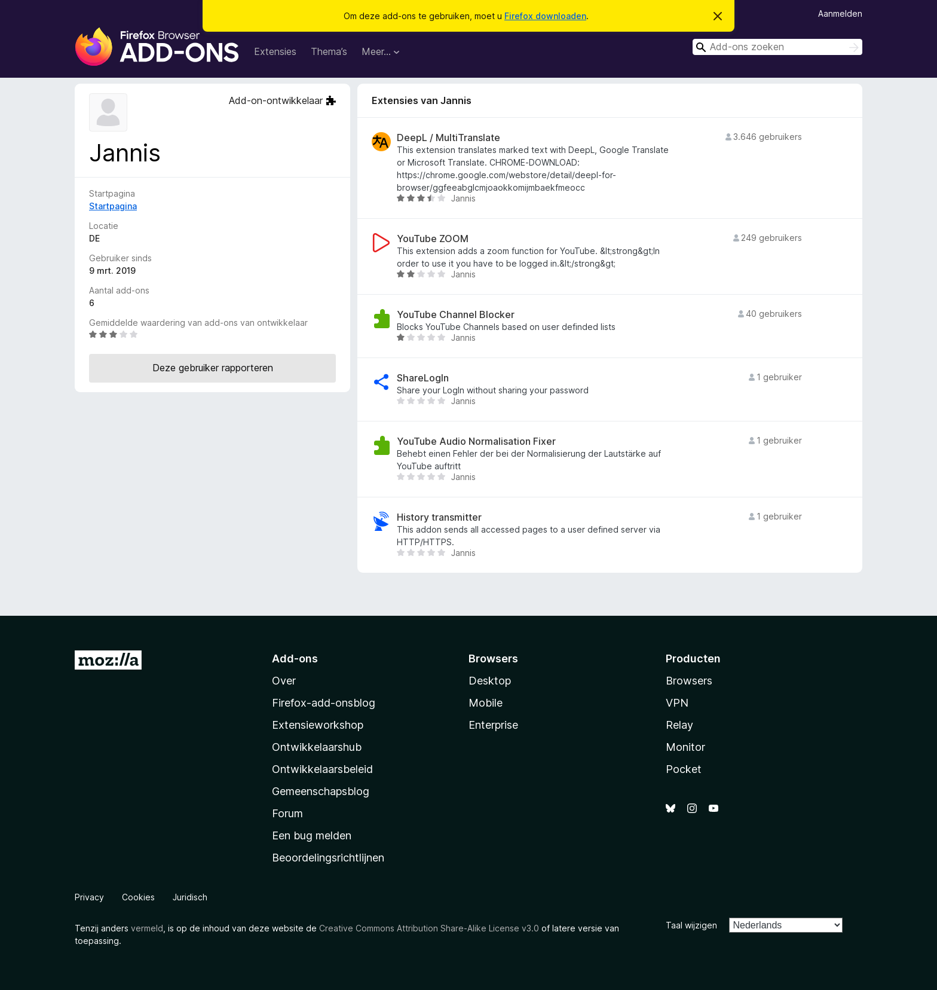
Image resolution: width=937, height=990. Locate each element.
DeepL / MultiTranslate (448, 137)
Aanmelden (840, 13)
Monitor (685, 747)
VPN (677, 702)
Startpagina (113, 206)
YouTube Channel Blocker (456, 314)
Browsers (689, 680)
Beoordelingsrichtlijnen (328, 857)
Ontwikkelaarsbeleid (322, 769)
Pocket (684, 769)
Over (284, 680)
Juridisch (190, 897)
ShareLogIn (423, 378)
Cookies (138, 897)
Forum (287, 813)
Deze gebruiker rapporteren (212, 368)
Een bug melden (311, 835)
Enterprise (493, 725)
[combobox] (777, 47)
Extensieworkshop (317, 725)
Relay (679, 725)
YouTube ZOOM (432, 239)
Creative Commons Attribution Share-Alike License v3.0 (429, 928)
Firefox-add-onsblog (323, 702)
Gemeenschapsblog (320, 791)
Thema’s (329, 51)
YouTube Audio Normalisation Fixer (476, 441)
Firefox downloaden (545, 16)
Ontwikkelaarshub (317, 747)
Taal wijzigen (691, 925)
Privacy (89, 897)
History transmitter (439, 517)
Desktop (489, 680)
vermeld (147, 928)
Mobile (485, 702)
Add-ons (295, 658)
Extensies (275, 51)
